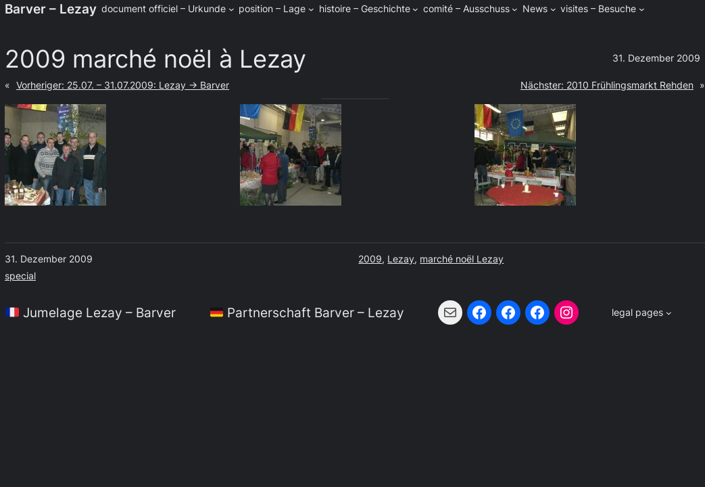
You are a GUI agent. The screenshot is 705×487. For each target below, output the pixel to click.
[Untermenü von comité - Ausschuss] (515, 9)
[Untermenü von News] (553, 9)
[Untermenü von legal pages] (641, 312)
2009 (370, 258)
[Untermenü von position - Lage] (311, 9)
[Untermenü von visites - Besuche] (642, 9)
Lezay (400, 258)
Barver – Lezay (51, 9)
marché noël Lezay (462, 258)
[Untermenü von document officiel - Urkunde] (231, 9)
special (20, 275)
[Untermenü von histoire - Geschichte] (415, 9)
